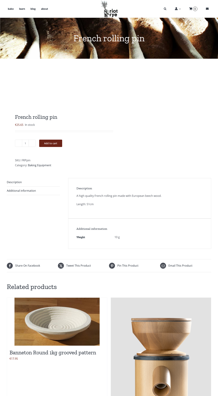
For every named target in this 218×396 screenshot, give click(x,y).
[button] (165, 8)
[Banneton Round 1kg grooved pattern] (57, 322)
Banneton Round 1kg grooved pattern (53, 352)
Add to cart (50, 143)
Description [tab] (14, 182)
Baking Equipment (39, 165)
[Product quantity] (25, 143)
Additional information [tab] (21, 191)
